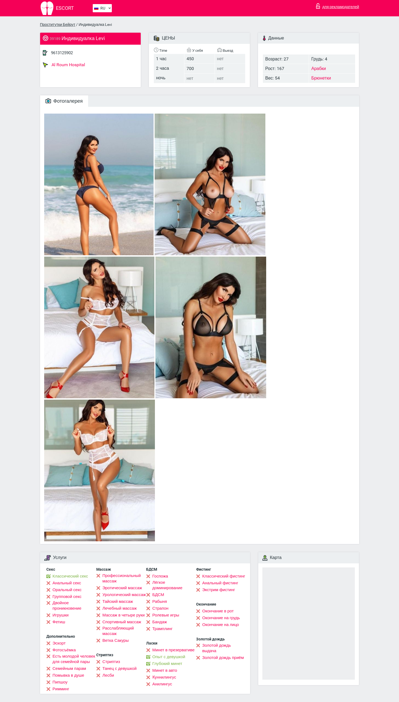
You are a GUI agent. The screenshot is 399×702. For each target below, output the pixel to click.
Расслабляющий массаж (118, 631)
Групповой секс (67, 596)
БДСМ (158, 594)
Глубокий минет (167, 663)
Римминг (61, 688)
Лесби (108, 675)
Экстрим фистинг (218, 589)
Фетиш (59, 621)
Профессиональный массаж (122, 578)
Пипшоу (60, 682)
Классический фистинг (223, 576)
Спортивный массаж (122, 621)
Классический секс (70, 576)
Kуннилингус (164, 677)
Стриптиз (111, 661)
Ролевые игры (165, 615)
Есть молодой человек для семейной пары (74, 659)
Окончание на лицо (220, 624)
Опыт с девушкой (168, 656)
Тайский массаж (118, 601)
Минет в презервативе (173, 650)
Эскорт (59, 643)
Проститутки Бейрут (58, 24)
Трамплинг (162, 628)
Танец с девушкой (120, 668)
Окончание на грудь (221, 617)
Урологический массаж (124, 594)
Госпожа (160, 576)
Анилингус (162, 684)
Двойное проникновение (67, 605)
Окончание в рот (218, 611)
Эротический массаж (122, 587)
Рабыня (159, 601)
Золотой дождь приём (223, 657)
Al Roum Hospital (64, 65)
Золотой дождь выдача (216, 648)
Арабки (318, 68)
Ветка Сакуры (116, 640)
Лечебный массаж (120, 608)
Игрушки (61, 615)
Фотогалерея (64, 101)
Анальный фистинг (220, 583)
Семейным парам (69, 668)
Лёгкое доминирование (167, 585)
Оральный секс (67, 589)
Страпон (160, 608)
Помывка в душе (68, 675)
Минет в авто (164, 670)
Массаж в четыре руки (124, 615)
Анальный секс (67, 583)
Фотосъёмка (64, 650)
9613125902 (62, 52)
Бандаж (159, 621)
